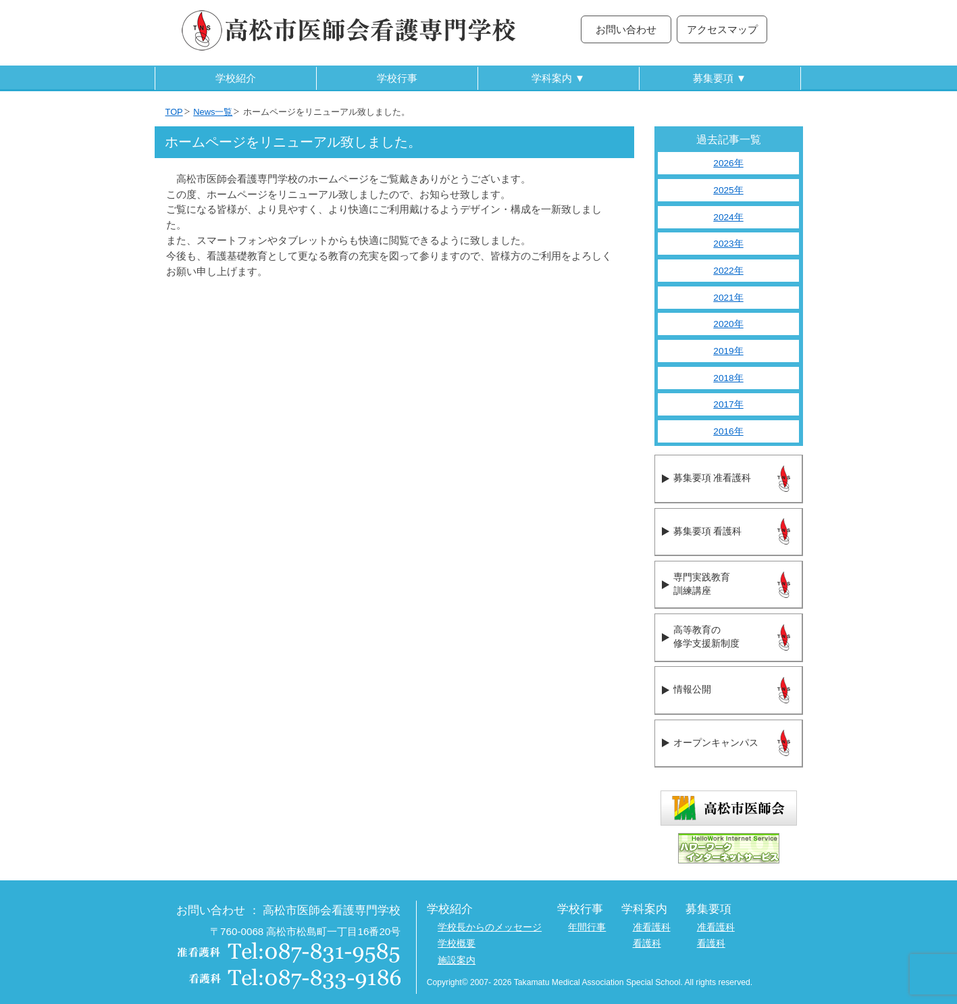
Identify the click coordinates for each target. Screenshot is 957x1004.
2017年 (728, 404)
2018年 (728, 378)
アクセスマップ (722, 29)
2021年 (728, 298)
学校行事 (397, 78)
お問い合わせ (626, 29)
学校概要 (456, 943)
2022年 (728, 271)
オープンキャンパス (715, 743)
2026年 (728, 163)
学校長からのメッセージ (490, 927)
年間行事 (587, 927)
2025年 (728, 190)
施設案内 (456, 960)
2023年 (728, 244)
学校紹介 (235, 78)
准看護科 (652, 927)
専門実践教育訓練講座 (701, 584)
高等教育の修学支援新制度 (706, 637)
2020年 (728, 324)
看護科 (647, 943)
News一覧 (212, 112)
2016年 (728, 431)
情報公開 (692, 689)
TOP (174, 112)
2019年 (728, 351)
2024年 (728, 217)
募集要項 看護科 (707, 531)
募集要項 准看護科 (712, 478)
